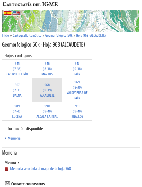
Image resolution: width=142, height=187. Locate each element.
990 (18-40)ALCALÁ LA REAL (47, 111)
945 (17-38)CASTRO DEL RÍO (17, 68)
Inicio (5, 35)
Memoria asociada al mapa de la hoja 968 (40, 168)
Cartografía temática (27, 35)
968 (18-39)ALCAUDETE (47, 90)
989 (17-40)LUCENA (17, 111)
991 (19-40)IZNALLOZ (77, 111)
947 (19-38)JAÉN (77, 68)
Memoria (14, 138)
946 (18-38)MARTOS (47, 68)
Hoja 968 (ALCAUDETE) (91, 35)
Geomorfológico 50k (58, 35)
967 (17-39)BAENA (17, 90)
